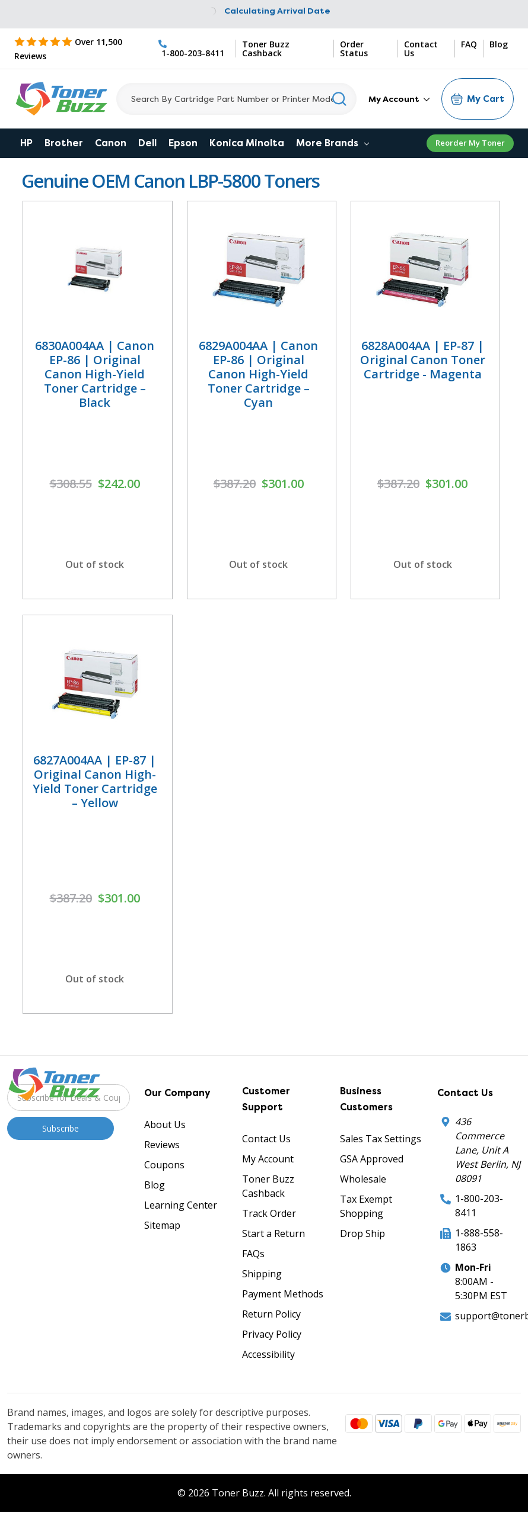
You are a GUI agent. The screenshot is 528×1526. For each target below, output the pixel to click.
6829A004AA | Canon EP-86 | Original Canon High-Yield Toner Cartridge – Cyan (258, 374)
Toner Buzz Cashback (266, 48)
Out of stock (94, 564)
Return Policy (271, 1314)
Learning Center (180, 1205)
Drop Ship (362, 1233)
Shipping (262, 1273)
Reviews (162, 1144)
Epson (183, 143)
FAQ (469, 45)
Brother (63, 143)
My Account (399, 99)
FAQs (253, 1253)
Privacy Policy (271, 1334)
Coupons (164, 1164)
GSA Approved (371, 1158)
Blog (498, 45)
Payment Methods (282, 1293)
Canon (110, 143)
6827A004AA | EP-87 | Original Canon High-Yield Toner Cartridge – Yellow (95, 781)
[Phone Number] (194, 48)
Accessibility (268, 1354)
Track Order (269, 1213)
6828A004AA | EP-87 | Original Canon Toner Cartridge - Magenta (422, 360)
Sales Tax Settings (380, 1138)
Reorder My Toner (470, 142)
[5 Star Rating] (83, 55)
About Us (165, 1124)
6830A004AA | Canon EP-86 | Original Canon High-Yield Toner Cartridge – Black (94, 374)
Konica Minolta (246, 143)
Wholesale (363, 1179)
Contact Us (421, 48)
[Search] (236, 99)
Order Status (354, 48)
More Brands (332, 143)
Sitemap (162, 1225)
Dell (147, 143)
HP (26, 143)
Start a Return (273, 1233)
